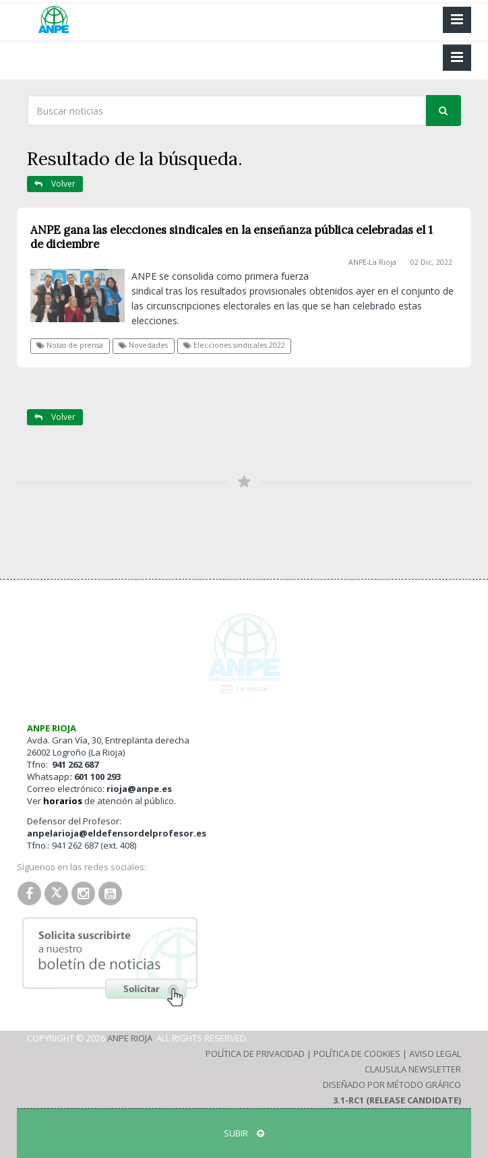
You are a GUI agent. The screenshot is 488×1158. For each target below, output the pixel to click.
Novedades (143, 345)
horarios (62, 801)
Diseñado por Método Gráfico (392, 1084)
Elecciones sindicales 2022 (234, 345)
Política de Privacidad (255, 1053)
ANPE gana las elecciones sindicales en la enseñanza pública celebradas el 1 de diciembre (231, 236)
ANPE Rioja (129, 1038)
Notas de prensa (69, 345)
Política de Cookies (356, 1053)
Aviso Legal (435, 1053)
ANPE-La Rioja (372, 262)
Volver (54, 183)
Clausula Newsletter (413, 1069)
